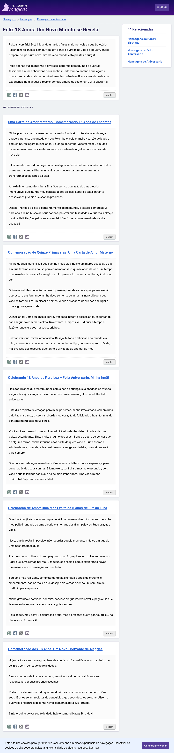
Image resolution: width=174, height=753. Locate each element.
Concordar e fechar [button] (155, 745)
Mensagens (9, 19)
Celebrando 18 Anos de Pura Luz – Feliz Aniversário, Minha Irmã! (58, 378)
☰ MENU (162, 7)
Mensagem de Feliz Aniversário (140, 52)
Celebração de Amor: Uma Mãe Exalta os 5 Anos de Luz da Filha (57, 508)
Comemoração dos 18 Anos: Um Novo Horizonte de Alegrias (55, 649)
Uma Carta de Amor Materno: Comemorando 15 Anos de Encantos (59, 122)
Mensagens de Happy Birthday (141, 40)
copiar (109, 95)
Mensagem (26, 19)
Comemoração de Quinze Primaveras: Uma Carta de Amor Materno (60, 252)
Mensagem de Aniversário (51, 19)
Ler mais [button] (94, 747)
